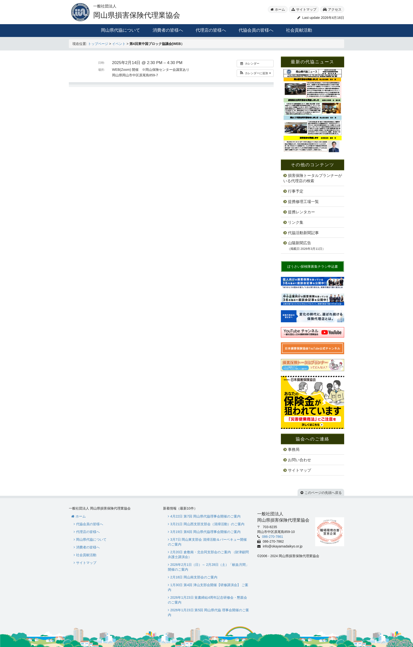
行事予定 (295, 191)
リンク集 (295, 222)
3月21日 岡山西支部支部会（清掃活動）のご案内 (207, 524)
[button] (255, 73)
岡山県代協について (120, 30)
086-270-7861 (272, 537)
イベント (119, 44)
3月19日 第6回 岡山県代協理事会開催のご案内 (205, 532)
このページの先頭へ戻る (323, 493)
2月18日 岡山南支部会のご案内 (193, 577)
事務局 (293, 449)
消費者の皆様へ (168, 30)
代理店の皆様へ (211, 30)
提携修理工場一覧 (303, 202)
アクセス (335, 9)
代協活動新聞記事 (303, 233)
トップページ (98, 44)
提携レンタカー (301, 212)
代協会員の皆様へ (256, 30)
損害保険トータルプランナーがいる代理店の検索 (312, 178)
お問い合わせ (299, 460)
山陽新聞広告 (304, 246)
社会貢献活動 (299, 30)
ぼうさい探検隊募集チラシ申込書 (312, 266)
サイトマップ (306, 9)
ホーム (280, 9)
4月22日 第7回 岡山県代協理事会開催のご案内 (205, 516)
